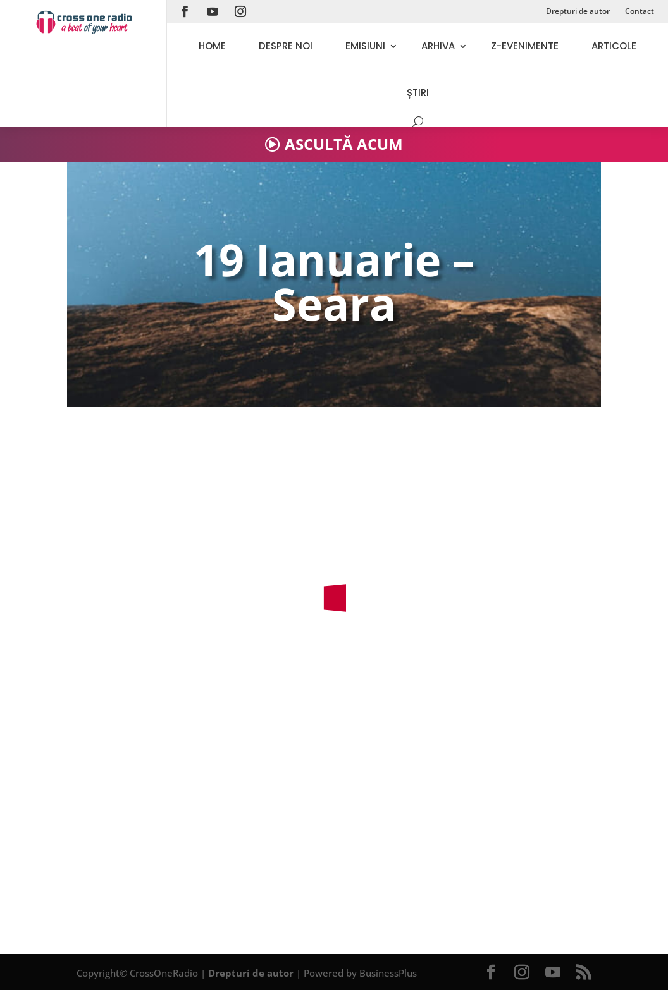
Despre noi (285, 45)
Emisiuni (365, 45)
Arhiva (438, 45)
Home (212, 45)
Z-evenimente (525, 45)
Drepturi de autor (578, 11)
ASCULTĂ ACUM (344, 143)
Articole (613, 45)
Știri (418, 92)
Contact (639, 11)
